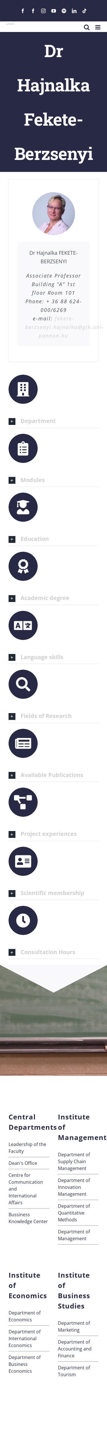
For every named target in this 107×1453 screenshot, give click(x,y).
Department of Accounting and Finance (75, 1349)
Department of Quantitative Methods (74, 1213)
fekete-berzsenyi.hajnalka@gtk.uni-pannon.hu (64, 327)
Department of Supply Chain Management (74, 1161)
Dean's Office (23, 1163)
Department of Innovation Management (74, 1187)
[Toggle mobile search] (87, 27)
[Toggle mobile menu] (98, 27)
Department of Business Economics (25, 1364)
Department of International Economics (25, 1338)
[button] (53, 421)
